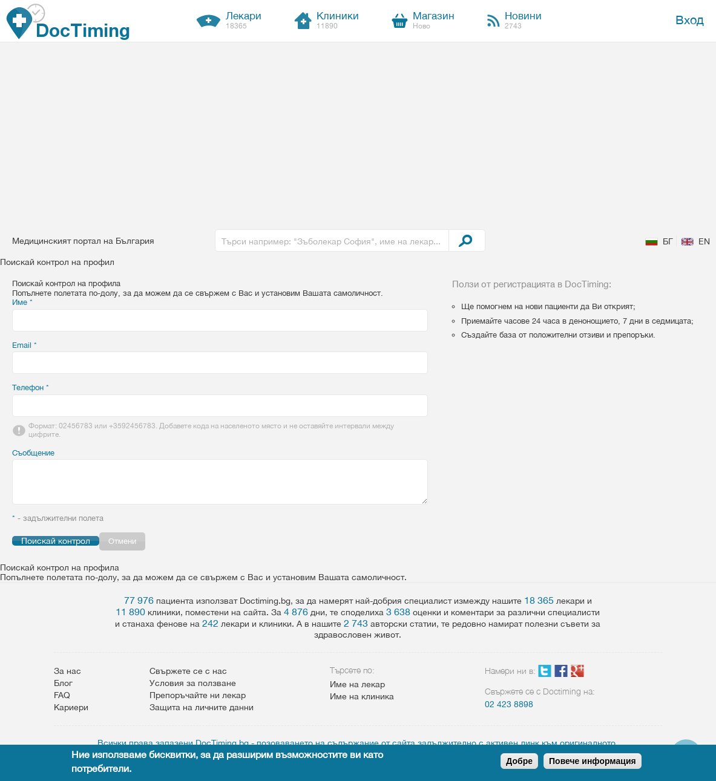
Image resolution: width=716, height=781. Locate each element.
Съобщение (33, 452)
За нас (67, 671)
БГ (668, 241)
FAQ (62, 695)
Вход (689, 20)
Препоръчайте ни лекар (197, 695)
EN (704, 241)
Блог (63, 683)
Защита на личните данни (201, 707)
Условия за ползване (192, 683)
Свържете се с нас (188, 671)
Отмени (122, 541)
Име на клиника (362, 696)
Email (24, 345)
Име (22, 302)
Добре (519, 761)
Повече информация (592, 761)
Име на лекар (357, 684)
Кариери (71, 707)
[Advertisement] (358, 133)
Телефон (30, 387)
